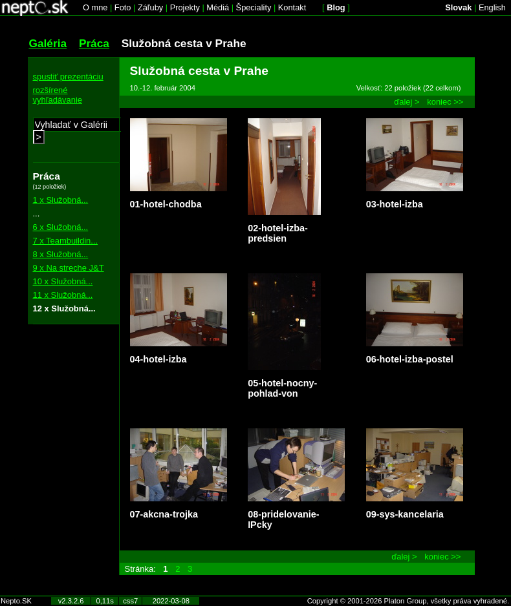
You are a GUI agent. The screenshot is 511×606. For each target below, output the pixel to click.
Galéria (48, 43)
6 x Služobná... (61, 227)
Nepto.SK (16, 601)
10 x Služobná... (63, 281)
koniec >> (445, 102)
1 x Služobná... (61, 200)
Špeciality (254, 7)
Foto (122, 7)
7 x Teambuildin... (65, 241)
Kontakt (292, 7)
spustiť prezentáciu (68, 76)
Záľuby (150, 7)
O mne (95, 7)
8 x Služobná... (61, 254)
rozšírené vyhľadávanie (58, 95)
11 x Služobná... (63, 295)
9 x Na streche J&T (68, 268)
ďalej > (406, 102)
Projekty (185, 7)
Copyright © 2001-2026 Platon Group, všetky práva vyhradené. (408, 601)
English (492, 7)
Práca (94, 43)
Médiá (217, 7)
